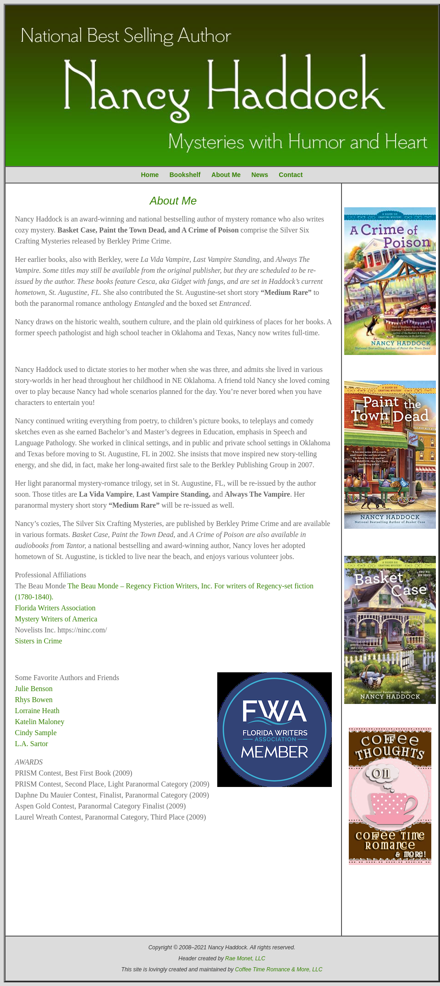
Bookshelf (185, 174)
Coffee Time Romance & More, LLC (279, 969)
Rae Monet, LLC (245, 958)
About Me (226, 174)
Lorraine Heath (37, 711)
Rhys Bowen (34, 699)
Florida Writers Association (55, 608)
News (259, 174)
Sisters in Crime (38, 641)
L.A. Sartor (31, 744)
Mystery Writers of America (56, 619)
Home (150, 174)
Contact (290, 174)
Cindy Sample (36, 733)
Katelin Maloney (40, 722)
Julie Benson (34, 688)
